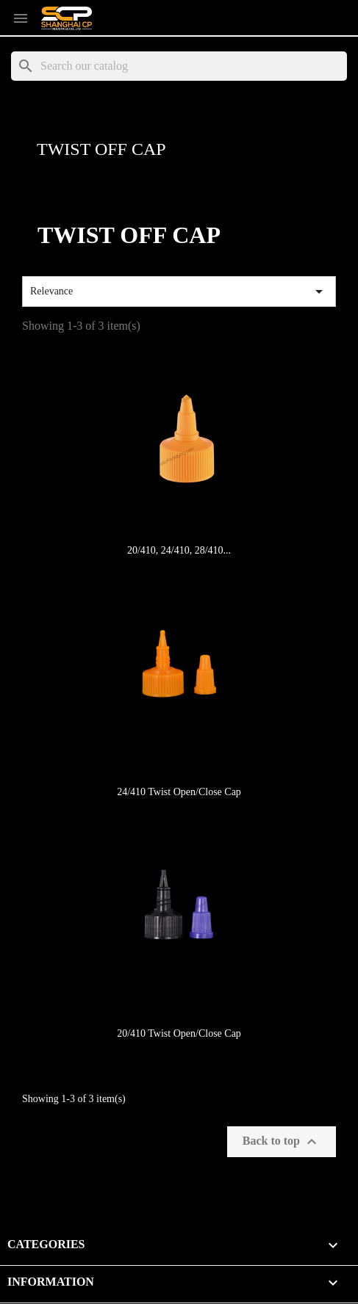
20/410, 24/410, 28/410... (179, 550)
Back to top (282, 1142)
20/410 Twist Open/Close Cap (179, 1033)
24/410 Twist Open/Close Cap (179, 791)
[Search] (179, 66)
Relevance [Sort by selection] (179, 291)
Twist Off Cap (101, 149)
